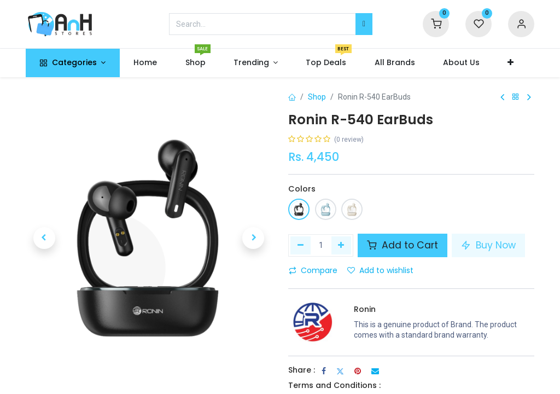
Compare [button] (313, 270)
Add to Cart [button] (402, 245)
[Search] (363, 24)
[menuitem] (145, 63)
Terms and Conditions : (334, 385)
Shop (317, 96)
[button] (510, 63)
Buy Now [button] (488, 245)
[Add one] (341, 245)
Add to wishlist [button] (380, 270)
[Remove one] (300, 245)
